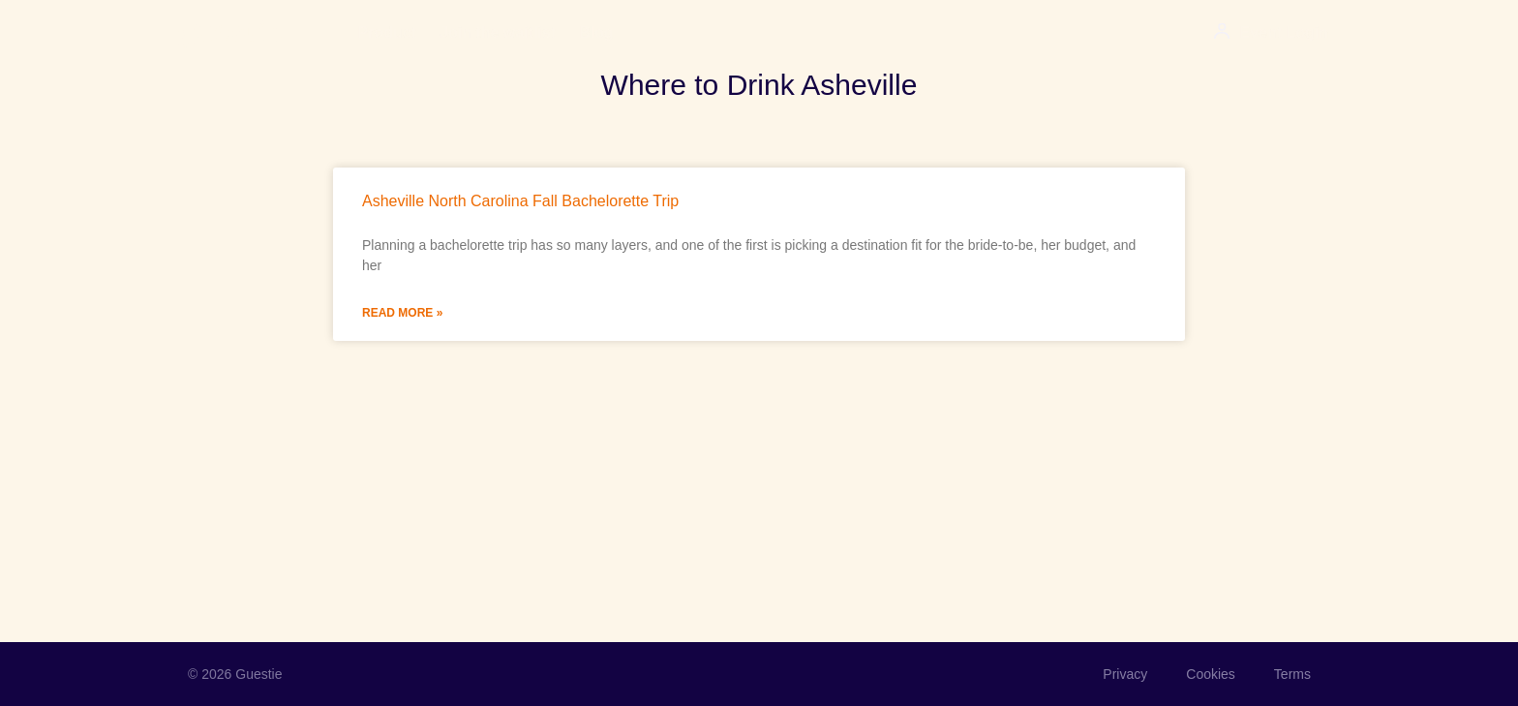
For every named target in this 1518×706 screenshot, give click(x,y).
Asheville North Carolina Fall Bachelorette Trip (520, 201)
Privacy (1125, 674)
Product (387, 32)
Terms (1292, 674)
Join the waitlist (498, 32)
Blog (596, 32)
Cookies (1210, 674)
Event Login (1283, 32)
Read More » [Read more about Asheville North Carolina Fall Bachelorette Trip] (402, 313)
